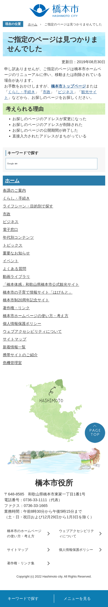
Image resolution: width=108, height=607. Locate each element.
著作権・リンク (16, 308)
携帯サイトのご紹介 (20, 355)
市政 (46, 92)
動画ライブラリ (16, 276)
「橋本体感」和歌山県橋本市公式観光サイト (41, 284)
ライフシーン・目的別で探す (28, 206)
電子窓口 (10, 229)
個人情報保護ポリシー (22, 323)
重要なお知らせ (16, 253)
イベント (11, 261)
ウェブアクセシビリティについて (32, 331)
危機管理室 (12, 363)
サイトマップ (14, 339)
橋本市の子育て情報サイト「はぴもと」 (37, 292)
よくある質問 (14, 269)
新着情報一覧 (14, 347)
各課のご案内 (14, 190)
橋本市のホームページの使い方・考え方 (24, 533)
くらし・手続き (21, 92)
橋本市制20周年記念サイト (26, 300)
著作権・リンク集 (20, 563)
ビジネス (66, 92)
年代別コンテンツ (18, 237)
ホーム (32, 24)
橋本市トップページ (68, 86)
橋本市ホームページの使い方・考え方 (35, 316)
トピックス (12, 245)
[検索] (48, 163)
